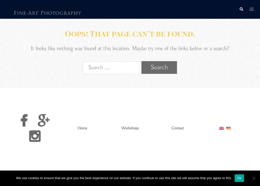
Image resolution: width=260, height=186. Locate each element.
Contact (178, 128)
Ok (239, 178)
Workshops (130, 128)
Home (82, 128)
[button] (241, 9)
